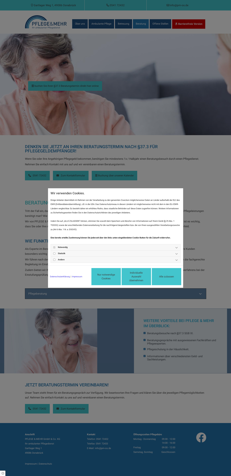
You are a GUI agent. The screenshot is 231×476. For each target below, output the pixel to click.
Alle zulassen (166, 276)
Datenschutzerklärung (60, 276)
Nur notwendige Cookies (106, 276)
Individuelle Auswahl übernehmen (136, 276)
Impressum (77, 276)
